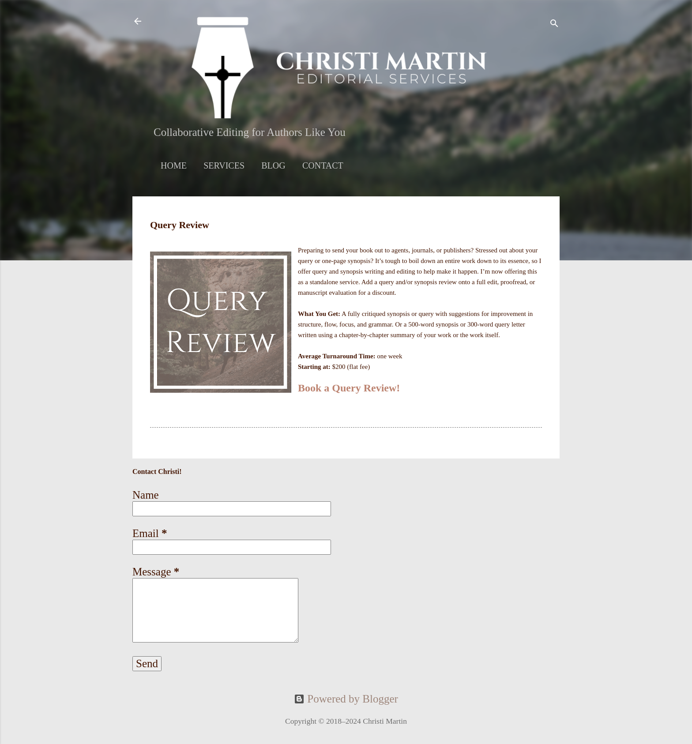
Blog (273, 165)
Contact (322, 165)
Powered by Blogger (346, 699)
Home (174, 165)
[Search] (554, 24)
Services (223, 165)
